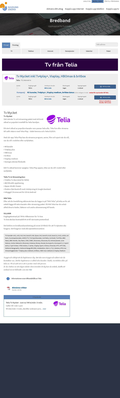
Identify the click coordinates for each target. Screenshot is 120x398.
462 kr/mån (47, 99)
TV (11, 51)
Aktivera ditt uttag (55, 9)
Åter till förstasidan (112, 1)
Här (30, 270)
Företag (15, 45)
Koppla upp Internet (74, 9)
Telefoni (31, 51)
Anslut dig (87, 1)
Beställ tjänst (98, 1)
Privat (6, 45)
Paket (108, 51)
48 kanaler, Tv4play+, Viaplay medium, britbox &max (50, 93)
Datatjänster (69, 51)
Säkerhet (89, 51)
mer (44, 309)
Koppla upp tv (112, 9)
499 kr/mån (47, 88)
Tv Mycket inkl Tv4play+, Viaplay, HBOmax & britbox (51, 76)
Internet (50, 51)
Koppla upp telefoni (95, 9)
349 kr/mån (105, 97)
